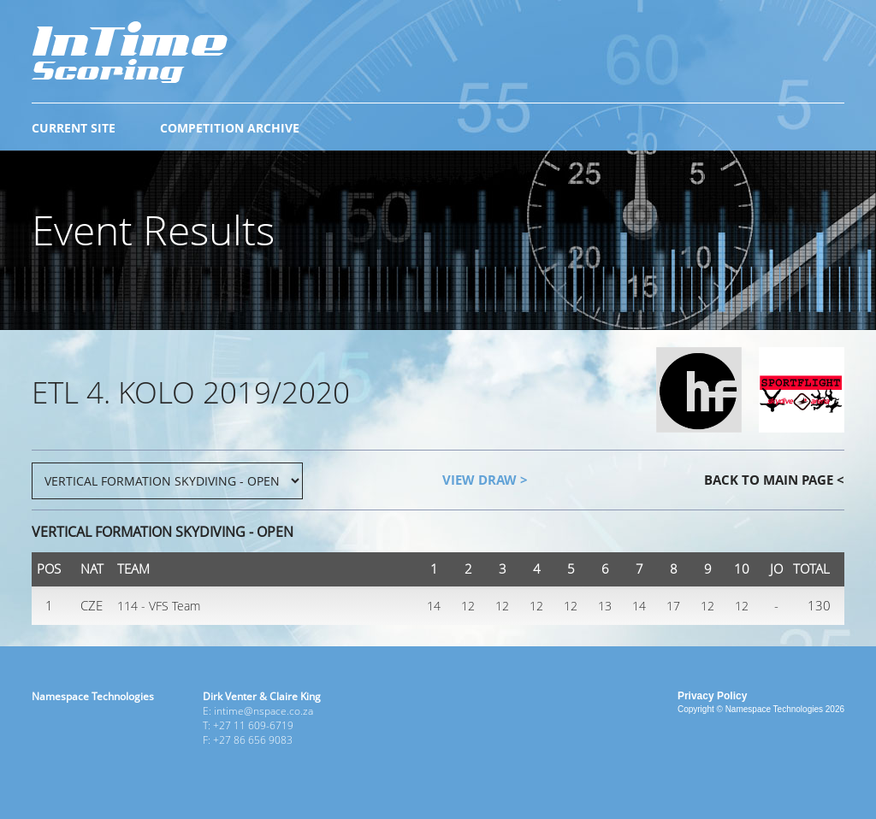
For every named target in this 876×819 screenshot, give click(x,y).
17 (673, 606)
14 (434, 606)
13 (605, 606)
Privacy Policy (712, 696)
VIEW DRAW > (485, 479)
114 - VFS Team (158, 606)
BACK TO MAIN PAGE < (774, 479)
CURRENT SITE (73, 128)
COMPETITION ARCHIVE (229, 128)
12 (468, 606)
